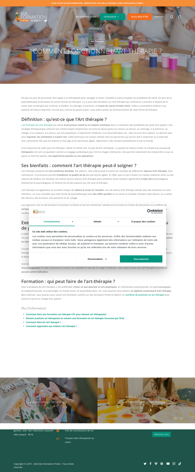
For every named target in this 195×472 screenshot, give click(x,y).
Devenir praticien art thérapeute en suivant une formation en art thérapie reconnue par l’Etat (75, 318)
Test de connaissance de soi (79, 430)
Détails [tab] (97, 221)
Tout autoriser (141, 259)
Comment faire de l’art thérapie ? (43, 322)
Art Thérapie (97, 41)
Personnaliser (97, 259)
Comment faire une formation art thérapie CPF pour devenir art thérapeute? (66, 314)
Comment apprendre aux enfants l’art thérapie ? (51, 326)
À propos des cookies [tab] (143, 221)
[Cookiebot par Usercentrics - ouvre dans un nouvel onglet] (149, 211)
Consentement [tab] (52, 221)
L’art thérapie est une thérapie (36, 125)
